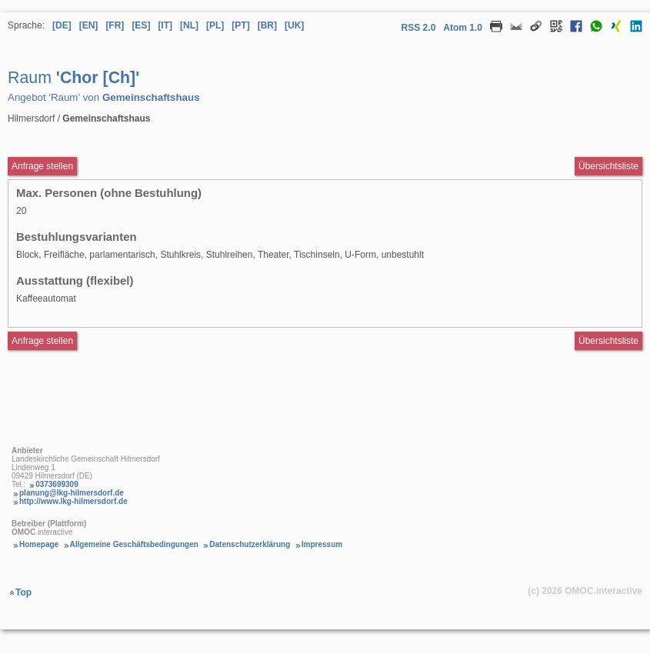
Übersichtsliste (608, 166)
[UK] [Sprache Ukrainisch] (294, 25)
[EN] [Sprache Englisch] (88, 25)
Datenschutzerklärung (249, 544)
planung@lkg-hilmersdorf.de (71, 493)
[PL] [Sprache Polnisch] (215, 25)
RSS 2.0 (419, 27)
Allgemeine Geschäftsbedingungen (134, 544)
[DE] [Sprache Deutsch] (62, 25)
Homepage (38, 544)
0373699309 (56, 484)
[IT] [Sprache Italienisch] (165, 25)
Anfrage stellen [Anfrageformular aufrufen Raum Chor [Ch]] (42, 166)
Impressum (322, 544)
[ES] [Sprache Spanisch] (141, 25)
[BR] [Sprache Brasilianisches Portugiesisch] (267, 25)
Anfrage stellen (42, 340)
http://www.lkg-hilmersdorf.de (73, 501)
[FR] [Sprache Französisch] (114, 25)
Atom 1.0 (462, 27)
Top (23, 592)
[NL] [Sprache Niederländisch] (189, 25)
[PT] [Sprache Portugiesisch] (240, 25)
